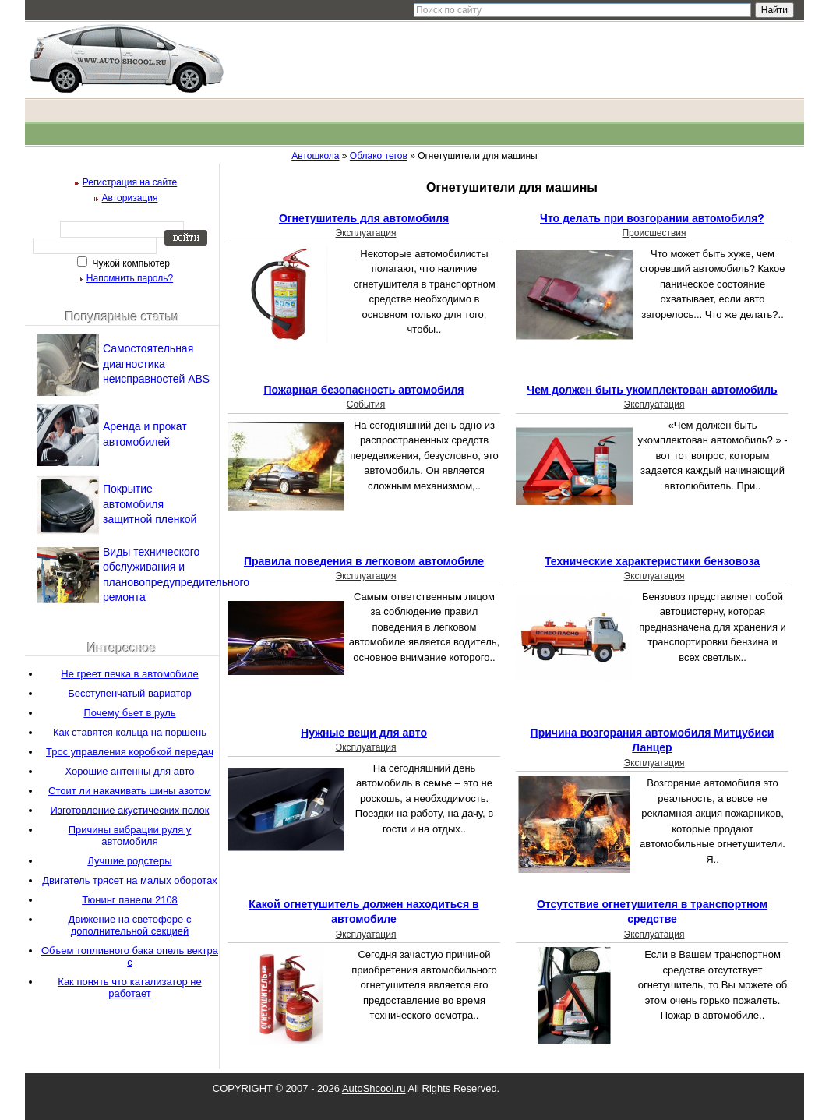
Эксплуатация (366, 233)
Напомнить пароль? (129, 278)
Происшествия (654, 233)
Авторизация (130, 198)
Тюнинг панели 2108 (130, 900)
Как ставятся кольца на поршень (129, 732)
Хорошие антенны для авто (129, 771)
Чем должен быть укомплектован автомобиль (652, 389)
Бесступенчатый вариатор (129, 693)
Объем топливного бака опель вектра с (129, 956)
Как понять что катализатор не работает (129, 987)
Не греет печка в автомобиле (129, 674)
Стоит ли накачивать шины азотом (129, 791)
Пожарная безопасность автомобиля (363, 389)
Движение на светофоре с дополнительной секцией (130, 925)
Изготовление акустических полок (130, 810)
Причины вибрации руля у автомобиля (130, 835)
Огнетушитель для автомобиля (364, 218)
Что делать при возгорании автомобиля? (652, 218)
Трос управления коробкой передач (129, 752)
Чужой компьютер (130, 263)
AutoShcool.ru (374, 1088)
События (366, 404)
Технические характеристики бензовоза (652, 561)
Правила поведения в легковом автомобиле (364, 561)
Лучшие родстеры (129, 861)
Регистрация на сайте (130, 182)
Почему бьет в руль (129, 713)
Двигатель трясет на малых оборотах (129, 880)
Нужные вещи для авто (364, 732)
